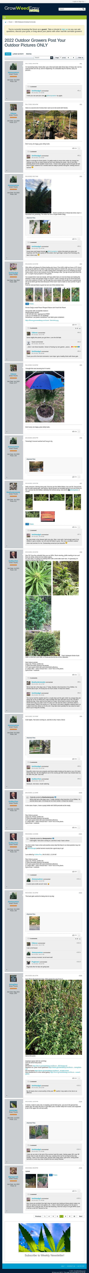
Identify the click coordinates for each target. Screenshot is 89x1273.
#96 (81, 438)
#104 (80, 1101)
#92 (81, 104)
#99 (81, 716)
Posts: (12, 81)
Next (80, 1216)
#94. (79, 332)
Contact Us (71, 1266)
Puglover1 (35, 962)
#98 (81, 552)
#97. (79, 534)
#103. (79, 1085)
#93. (79, 246)
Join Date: (10, 80)
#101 (80, 834)
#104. (79, 1149)
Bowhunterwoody (13, 492)
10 (74, 1216)
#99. (79, 766)
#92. (79, 155)
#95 (81, 365)
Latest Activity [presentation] (18, 54)
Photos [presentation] (28, 54)
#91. (79, 90)
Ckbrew (13, 113)
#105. (79, 1198)
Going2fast (74, 490)
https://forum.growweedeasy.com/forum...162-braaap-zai (50, 1066)
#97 (81, 483)
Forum (10, 22)
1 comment (33, 86)
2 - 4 (76, 328)
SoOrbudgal (36, 91)
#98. (79, 682)
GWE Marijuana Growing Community (25, 22)
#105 (80, 1168)
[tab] (8, 53)
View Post (55, 797)
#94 (81, 264)
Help (63, 1266)
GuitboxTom (13, 561)
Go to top (81, 1266)
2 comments (33, 678)
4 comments (33, 328)
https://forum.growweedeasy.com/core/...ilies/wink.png (41, 320)
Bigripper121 (13, 1177)
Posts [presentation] (8, 54)
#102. (79, 943)
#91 (81, 63)
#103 (80, 975)
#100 (80, 793)
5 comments (33, 938)
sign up (65, 29)
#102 (80, 893)
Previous (38, 1216)
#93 (81, 176)
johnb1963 (13, 1110)
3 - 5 (76, 938)
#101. (79, 879)
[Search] (70, 9)
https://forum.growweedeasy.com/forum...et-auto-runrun (52, 1070)
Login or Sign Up (79, 1)
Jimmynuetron (13, 72)
